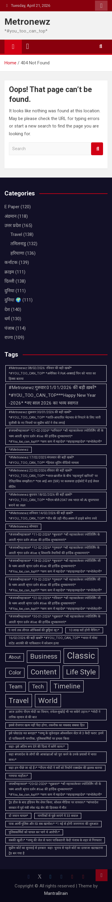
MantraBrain (56, 893)
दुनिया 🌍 (12, 300)
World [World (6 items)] (48, 700)
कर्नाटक (11, 262)
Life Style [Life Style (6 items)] (81, 672)
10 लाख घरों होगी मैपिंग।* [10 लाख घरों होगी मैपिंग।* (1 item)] (84, 630)
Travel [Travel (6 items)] (19, 700)
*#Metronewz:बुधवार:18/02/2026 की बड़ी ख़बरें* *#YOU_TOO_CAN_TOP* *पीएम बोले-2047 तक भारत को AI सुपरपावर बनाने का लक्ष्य (54, 500)
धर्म (7, 318)
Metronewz (27, 21)
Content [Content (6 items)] (43, 672)
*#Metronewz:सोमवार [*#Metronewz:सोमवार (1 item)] (23, 526)
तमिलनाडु (18, 243)
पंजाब (9, 328)
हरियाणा (17, 253)
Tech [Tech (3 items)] (38, 686)
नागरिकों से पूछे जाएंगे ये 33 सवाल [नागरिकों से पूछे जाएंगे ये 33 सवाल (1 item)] (58, 816)
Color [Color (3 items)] (15, 672)
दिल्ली (9, 281)
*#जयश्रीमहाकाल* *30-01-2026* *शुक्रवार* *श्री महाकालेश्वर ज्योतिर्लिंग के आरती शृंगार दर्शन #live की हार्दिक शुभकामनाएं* (54, 619)
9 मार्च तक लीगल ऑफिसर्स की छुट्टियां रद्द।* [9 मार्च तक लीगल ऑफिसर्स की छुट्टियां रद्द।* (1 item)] (34, 630)
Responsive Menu (101, 6)
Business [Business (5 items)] (43, 656)
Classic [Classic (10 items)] (81, 656)
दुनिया (9, 290)
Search (97, 148)
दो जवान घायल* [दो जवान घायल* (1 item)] (18, 816)
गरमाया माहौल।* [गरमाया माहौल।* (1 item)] (18, 776)
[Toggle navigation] (28, 46)
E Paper (11, 206)
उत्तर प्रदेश (12, 225)
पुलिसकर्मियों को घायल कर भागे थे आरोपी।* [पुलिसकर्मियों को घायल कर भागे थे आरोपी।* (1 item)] (34, 832)
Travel (16, 234)
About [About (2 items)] (15, 657)
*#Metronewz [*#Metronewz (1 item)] (18, 450)
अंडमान (10, 216)
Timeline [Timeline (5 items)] (66, 686)
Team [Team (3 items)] (15, 686)
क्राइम (9, 272)
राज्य (8, 337)
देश (7, 309)
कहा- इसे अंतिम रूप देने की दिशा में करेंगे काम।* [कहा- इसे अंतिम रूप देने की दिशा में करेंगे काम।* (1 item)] (37, 747)
